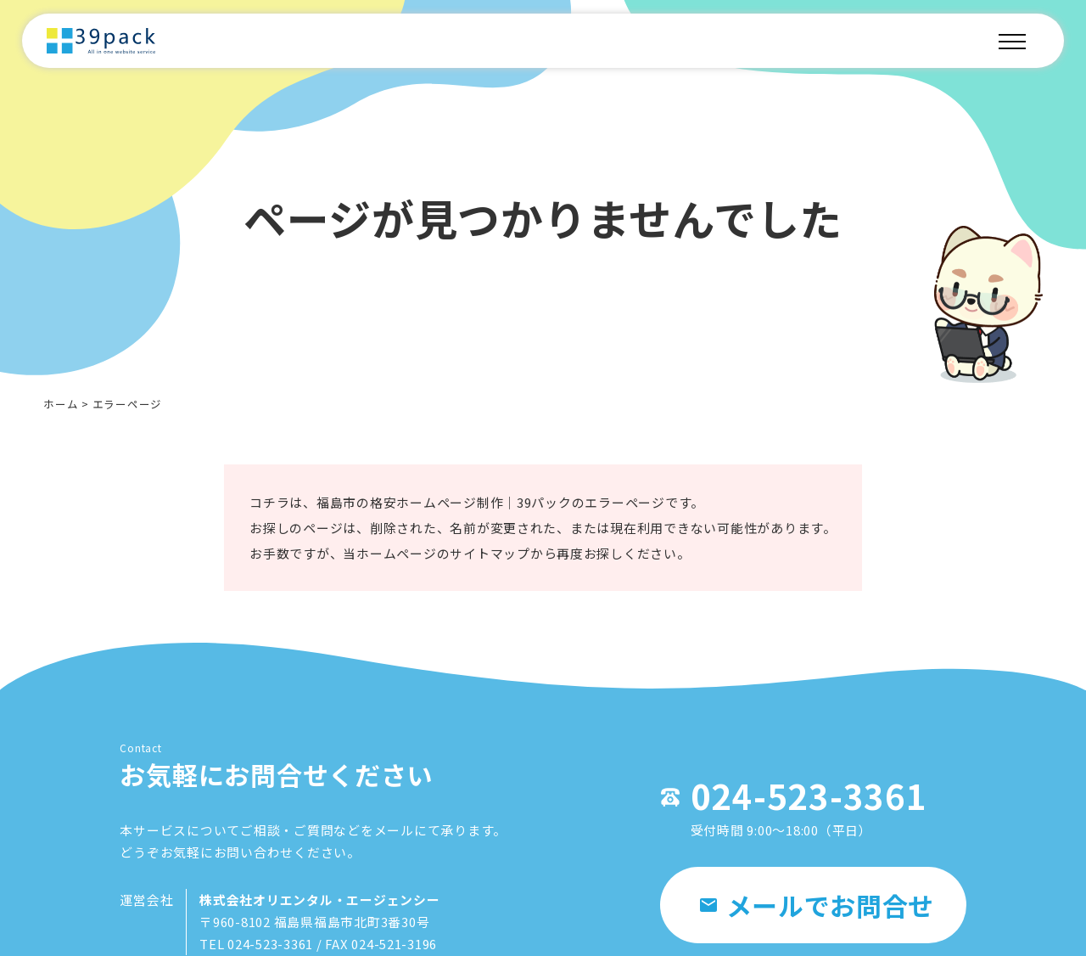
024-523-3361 (802, 798)
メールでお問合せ (817, 907)
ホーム (60, 404)
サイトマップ (490, 554)
